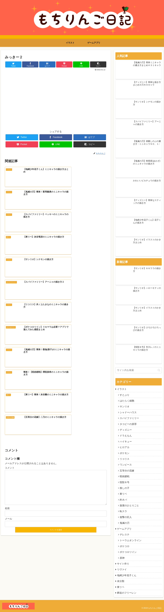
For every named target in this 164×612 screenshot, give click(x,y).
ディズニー (126, 430)
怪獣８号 (124, 482)
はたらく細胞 (127, 400)
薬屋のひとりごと (129, 505)
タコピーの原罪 (128, 424)
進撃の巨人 (126, 517)
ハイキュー (126, 441)
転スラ (123, 511)
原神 (122, 558)
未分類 (120, 581)
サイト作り (123, 563)
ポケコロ (124, 546)
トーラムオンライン (130, 540)
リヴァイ (122, 569)
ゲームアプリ (124, 529)
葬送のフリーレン (126, 592)
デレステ (124, 534)
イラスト (122, 389)
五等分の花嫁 (127, 470)
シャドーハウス (128, 412)
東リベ (123, 493)
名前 (7, 376)
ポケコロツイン (128, 552)
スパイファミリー (129, 418)
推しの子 (124, 488)
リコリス (124, 459)
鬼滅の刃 (124, 523)
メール (8, 386)
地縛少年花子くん (126, 575)
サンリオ (124, 406)
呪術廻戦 (124, 476)
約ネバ (123, 499)
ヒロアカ (124, 447)
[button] (159, 370)
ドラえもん (126, 435)
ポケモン (124, 453)
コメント (9, 336)
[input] (138, 370)
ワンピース (126, 464)
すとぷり (124, 395)
